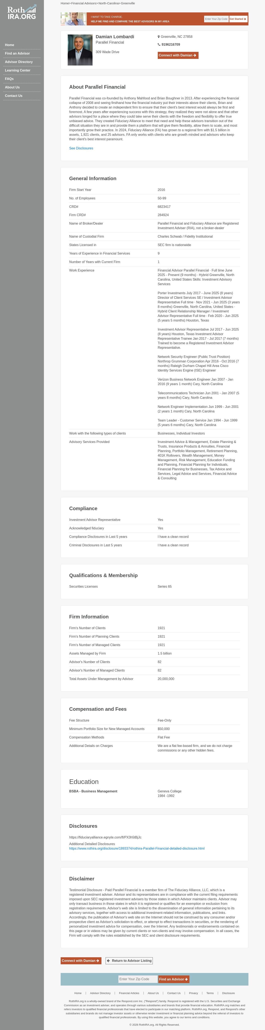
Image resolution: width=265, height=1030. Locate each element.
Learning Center (17, 70)
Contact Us (13, 96)
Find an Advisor (17, 53)
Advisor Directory (19, 62)
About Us (12, 87)
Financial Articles (129, 993)
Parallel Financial (110, 42)
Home (9, 45)
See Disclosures (81, 148)
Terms (210, 993)
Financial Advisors (83, 3)
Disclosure (228, 993)
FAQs (9, 79)
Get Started (238, 19)
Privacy (193, 993)
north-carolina (109, 3)
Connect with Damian (177, 55)
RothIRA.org (146, 1024)
